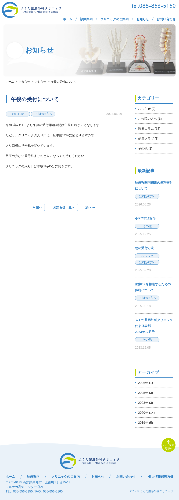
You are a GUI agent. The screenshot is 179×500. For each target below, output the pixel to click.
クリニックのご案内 (114, 19)
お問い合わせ (166, 19)
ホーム (67, 19)
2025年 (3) (145, 393)
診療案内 (86, 19)
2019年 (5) (145, 422)
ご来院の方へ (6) (150, 118)
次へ (90, 207)
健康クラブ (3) (148, 138)
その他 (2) (145, 148)
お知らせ (142, 19)
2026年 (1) (145, 383)
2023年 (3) (145, 403)
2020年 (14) (146, 412)
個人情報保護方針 (160, 476)
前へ (37, 207)
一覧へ (64, 207)
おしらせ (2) (146, 109)
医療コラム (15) (149, 128)
